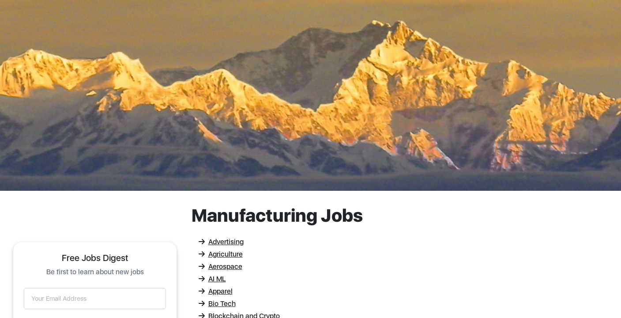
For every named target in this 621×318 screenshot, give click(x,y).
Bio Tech (217, 303)
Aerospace (220, 266)
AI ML (212, 279)
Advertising (221, 242)
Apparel (216, 291)
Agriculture (221, 254)
